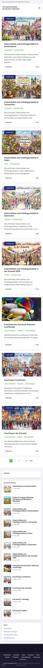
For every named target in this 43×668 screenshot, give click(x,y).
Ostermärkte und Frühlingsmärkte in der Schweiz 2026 (21, 270)
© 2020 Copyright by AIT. (10, 663)
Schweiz (7, 275)
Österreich (8, 219)
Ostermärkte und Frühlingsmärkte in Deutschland (21, 45)
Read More (8, 67)
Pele (36, 67)
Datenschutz (36, 657)
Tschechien (8, 108)
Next (31, 461)
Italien (23, 655)
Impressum (22, 659)
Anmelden (8, 628)
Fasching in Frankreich (14, 380)
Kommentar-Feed (10, 635)
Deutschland (8, 50)
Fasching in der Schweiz (15, 433)
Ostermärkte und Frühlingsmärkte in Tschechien (21, 103)
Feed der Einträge (10, 632)
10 (26, 461)
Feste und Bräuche (10, 330)
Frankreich (20, 330)
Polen (6, 164)
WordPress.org (9, 638)
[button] (3, 664)
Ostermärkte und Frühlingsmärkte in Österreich (21, 214)
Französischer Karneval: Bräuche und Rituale (19, 325)
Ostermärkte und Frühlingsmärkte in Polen (21, 159)
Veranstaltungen (18, 50)
